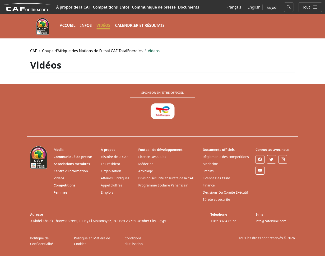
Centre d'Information (71, 171)
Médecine (145, 164)
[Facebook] (260, 159)
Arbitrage (145, 171)
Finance (209, 185)
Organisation (111, 171)
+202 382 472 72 (223, 221)
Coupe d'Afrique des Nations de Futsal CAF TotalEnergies (92, 50)
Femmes (60, 192)
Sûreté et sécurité (216, 199)
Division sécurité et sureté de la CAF (166, 178)
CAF (33, 50)
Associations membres (72, 164)
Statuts (208, 171)
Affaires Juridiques (115, 178)
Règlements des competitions (226, 156)
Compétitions (105, 7)
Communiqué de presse (154, 7)
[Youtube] (260, 170)
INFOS (86, 25)
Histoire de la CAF (114, 156)
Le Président (110, 164)
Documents (188, 7)
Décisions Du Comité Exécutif (225, 192)
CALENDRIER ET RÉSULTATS (140, 25)
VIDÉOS (103, 25)
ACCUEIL (67, 25)
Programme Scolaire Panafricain (163, 185)
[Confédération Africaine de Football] (27, 6)
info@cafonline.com (270, 221)
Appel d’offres (111, 185)
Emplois (107, 192)
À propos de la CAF (73, 7)
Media (59, 149)
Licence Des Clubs (152, 156)
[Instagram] (282, 159)
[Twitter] (271, 159)
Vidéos (59, 178)
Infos (125, 7)
